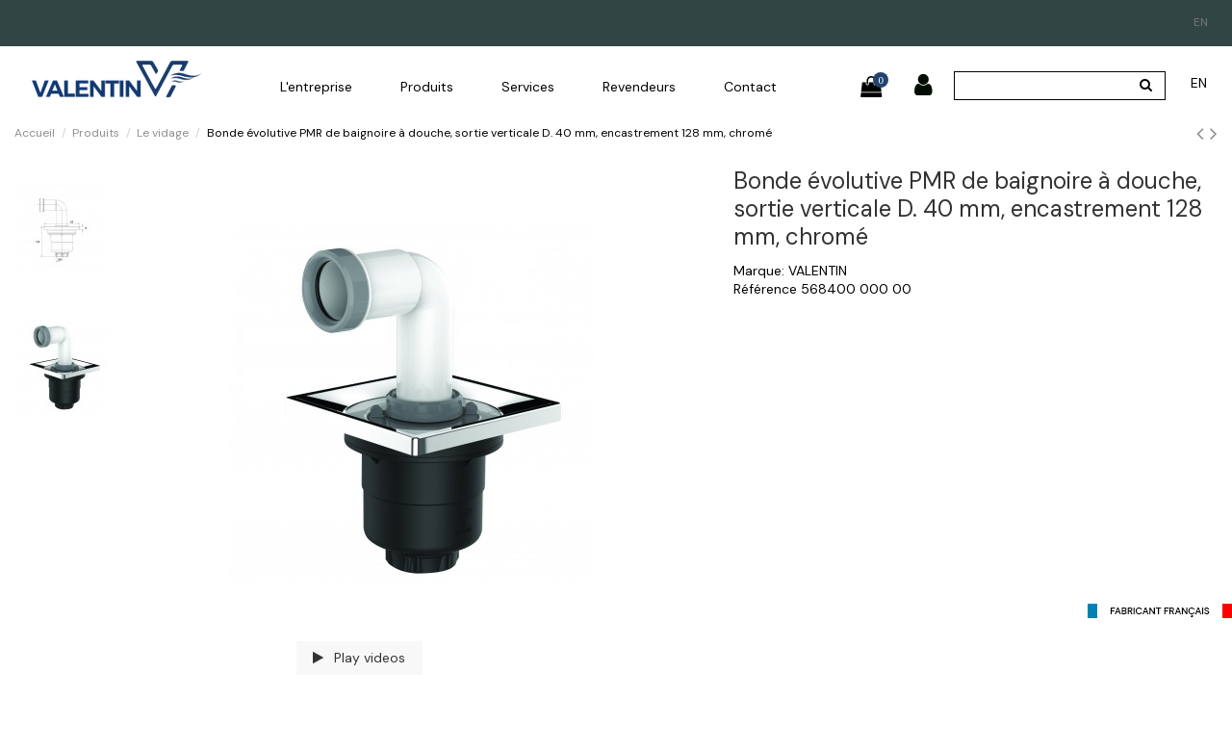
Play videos (359, 657)
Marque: (758, 270)
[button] (316, 87)
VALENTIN (817, 270)
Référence (765, 289)
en (1201, 22)
